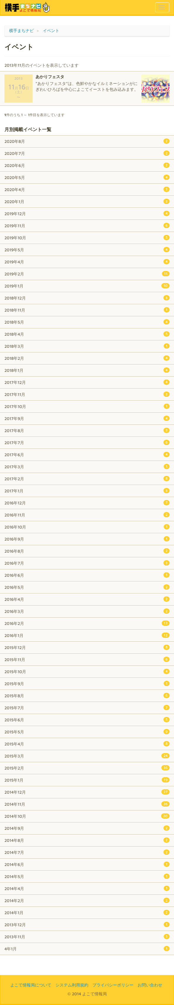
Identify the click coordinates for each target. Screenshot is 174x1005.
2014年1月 (87, 912)
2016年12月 (87, 502)
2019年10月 (87, 237)
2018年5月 (87, 322)
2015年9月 (87, 683)
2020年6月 (87, 165)
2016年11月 (87, 514)
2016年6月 (87, 575)
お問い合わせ (150, 984)
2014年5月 (87, 876)
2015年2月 (87, 767)
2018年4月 (87, 334)
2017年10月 (87, 406)
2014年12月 (87, 792)
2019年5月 (87, 249)
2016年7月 (87, 563)
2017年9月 (87, 418)
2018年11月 (87, 309)
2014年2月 (87, 900)
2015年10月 (87, 671)
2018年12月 (87, 297)
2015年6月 (87, 719)
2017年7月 (87, 442)
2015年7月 (87, 707)
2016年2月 (87, 623)
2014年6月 (87, 864)
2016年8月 (87, 550)
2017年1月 (87, 490)
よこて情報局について (30, 984)
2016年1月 (87, 635)
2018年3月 (87, 346)
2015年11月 (87, 659)
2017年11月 (87, 394)
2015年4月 (87, 743)
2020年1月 (87, 201)
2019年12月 (87, 213)
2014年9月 (87, 828)
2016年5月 (87, 587)
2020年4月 (87, 189)
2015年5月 (87, 731)
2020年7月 (87, 153)
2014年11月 (87, 804)
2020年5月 (87, 177)
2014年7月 (87, 852)
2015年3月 (87, 755)
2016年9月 (87, 538)
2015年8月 (87, 695)
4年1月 (87, 948)
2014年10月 (87, 816)
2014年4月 (87, 888)
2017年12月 (87, 382)
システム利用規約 (71, 984)
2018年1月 (87, 370)
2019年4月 (87, 261)
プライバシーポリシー (113, 984)
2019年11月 (87, 225)
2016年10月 (87, 526)
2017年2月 (87, 478)
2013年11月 (87, 936)
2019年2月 (87, 273)
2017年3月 (87, 466)
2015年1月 (87, 779)
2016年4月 (87, 599)
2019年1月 (87, 285)
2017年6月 (87, 454)
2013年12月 (87, 924)
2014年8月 (87, 840)
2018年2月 (87, 358)
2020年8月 (87, 141)
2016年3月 (87, 611)
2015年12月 (87, 647)
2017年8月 (87, 430)
